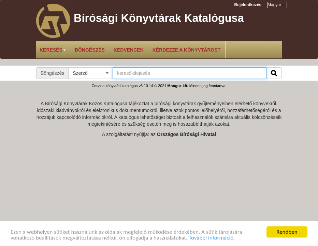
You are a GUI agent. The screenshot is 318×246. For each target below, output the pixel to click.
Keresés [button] (53, 50)
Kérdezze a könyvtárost (187, 50)
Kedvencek (129, 50)
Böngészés (90, 50)
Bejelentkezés (247, 4)
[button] (90, 73)
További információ (211, 238)
